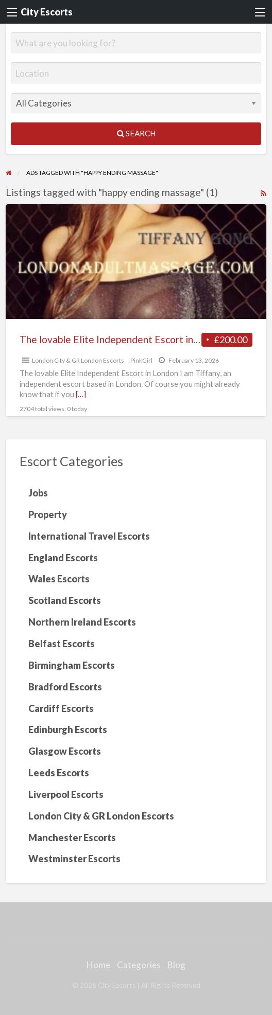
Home (98, 964)
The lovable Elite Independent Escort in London (124, 339)
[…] (81, 394)
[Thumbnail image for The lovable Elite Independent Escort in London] (136, 261)
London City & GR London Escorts (78, 360)
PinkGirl (141, 360)
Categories (139, 964)
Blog (176, 964)
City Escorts (47, 11)
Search (136, 133)
